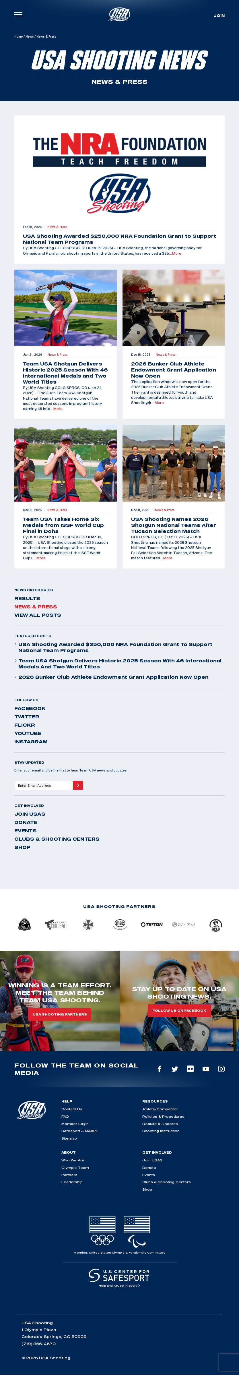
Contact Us (71, 1109)
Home (18, 36)
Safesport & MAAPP (79, 1131)
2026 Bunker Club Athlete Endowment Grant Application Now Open (111, 677)
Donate (25, 822)
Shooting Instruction (161, 1131)
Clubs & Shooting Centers (57, 839)
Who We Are (72, 1160)
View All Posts (37, 615)
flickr (24, 725)
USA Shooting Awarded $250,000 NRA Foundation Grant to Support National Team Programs (113, 647)
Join (219, 15)
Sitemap (69, 1138)
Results (27, 598)
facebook (30, 708)
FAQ (65, 1116)
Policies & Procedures (163, 1116)
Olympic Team (75, 1167)
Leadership (72, 1182)
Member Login (75, 1123)
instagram (31, 741)
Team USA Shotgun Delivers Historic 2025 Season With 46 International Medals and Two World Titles (117, 663)
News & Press (35, 606)
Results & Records (160, 1123)
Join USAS (29, 814)
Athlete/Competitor (160, 1109)
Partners (69, 1175)
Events (25, 830)
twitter (26, 716)
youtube (27, 733)
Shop (22, 847)
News (30, 36)
